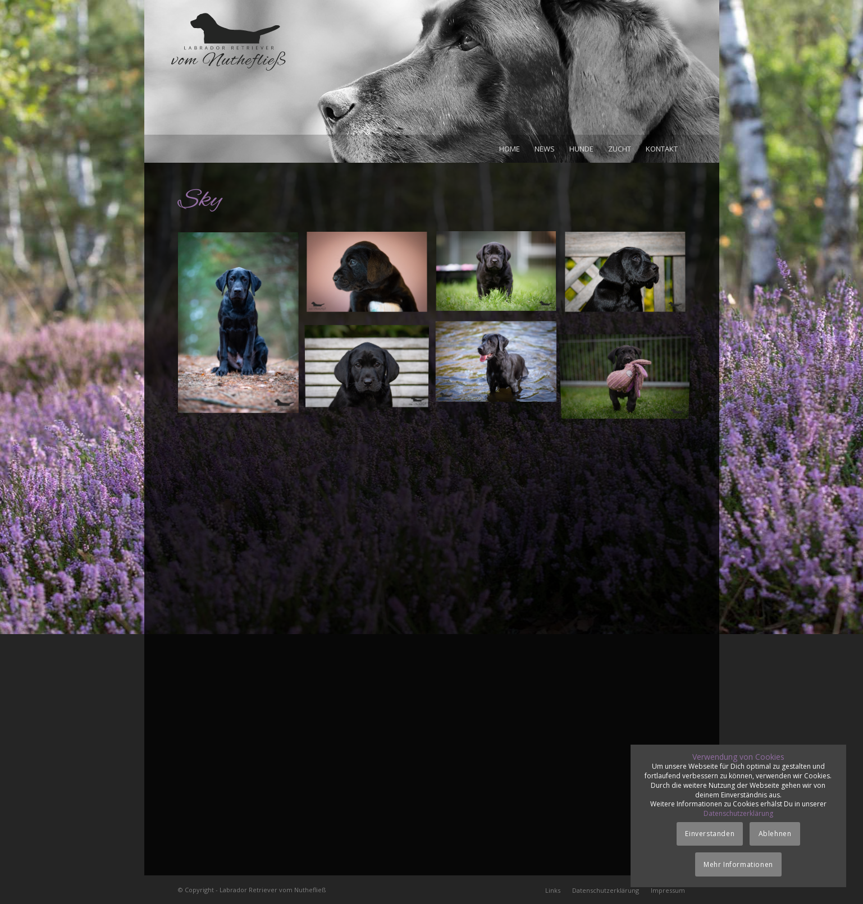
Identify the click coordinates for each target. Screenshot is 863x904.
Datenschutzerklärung (738, 813)
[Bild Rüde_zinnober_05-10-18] (371, 365)
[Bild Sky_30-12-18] (242, 326)
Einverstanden (709, 833)
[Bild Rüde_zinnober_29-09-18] (629, 276)
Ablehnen (775, 833)
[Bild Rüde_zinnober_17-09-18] (500, 276)
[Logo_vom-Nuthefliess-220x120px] (228, 73)
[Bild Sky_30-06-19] (500, 365)
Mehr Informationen (738, 864)
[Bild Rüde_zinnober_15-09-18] (371, 276)
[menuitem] (509, 149)
